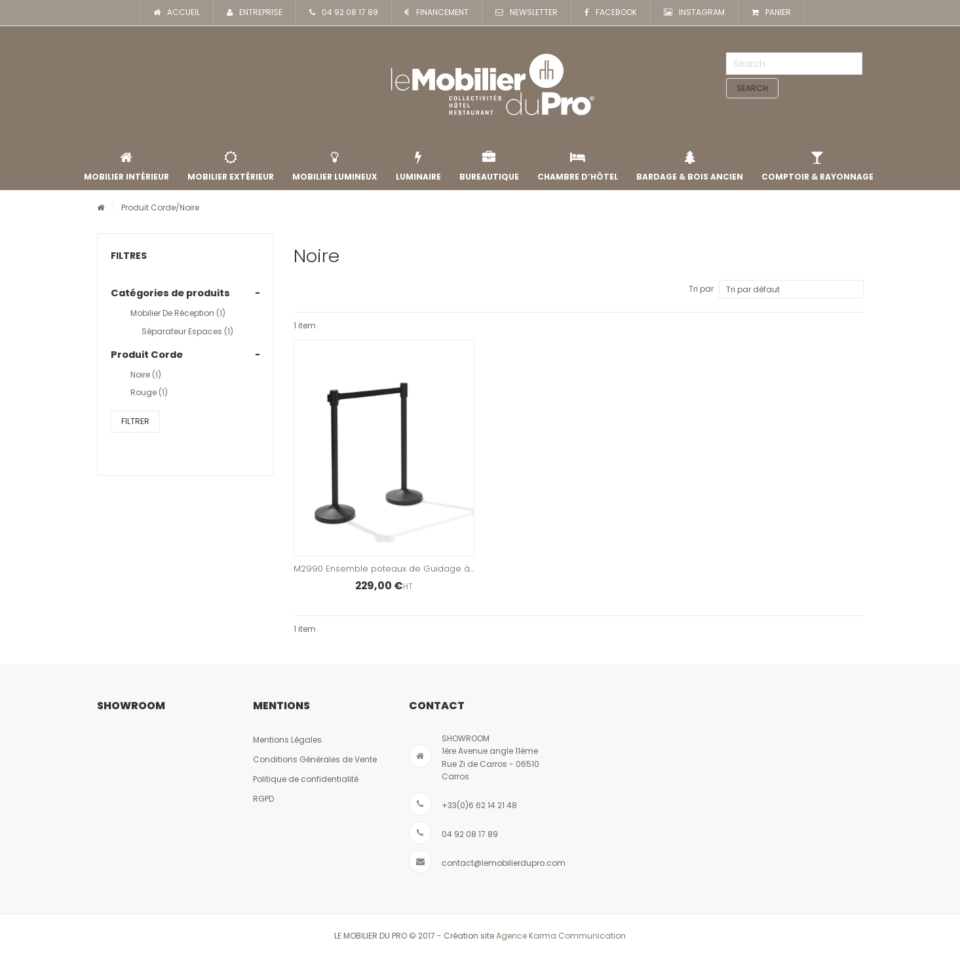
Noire (145, 374)
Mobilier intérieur (126, 166)
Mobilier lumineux (334, 166)
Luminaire (418, 166)
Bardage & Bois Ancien (689, 166)
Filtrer (135, 421)
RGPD (263, 798)
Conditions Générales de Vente (315, 759)
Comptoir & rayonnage (817, 166)
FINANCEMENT (437, 12)
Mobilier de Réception (177, 313)
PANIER (771, 12)
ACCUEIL (176, 12)
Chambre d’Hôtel (577, 166)
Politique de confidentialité (305, 779)
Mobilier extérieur (230, 166)
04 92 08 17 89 (343, 12)
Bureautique (489, 166)
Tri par (701, 288)
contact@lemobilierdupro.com (504, 862)
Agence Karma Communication (561, 935)
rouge (149, 392)
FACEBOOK (611, 12)
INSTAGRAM (694, 12)
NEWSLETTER (526, 12)
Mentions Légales (287, 739)
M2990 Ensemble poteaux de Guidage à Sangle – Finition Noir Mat (437, 568)
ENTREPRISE (254, 12)
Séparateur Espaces (187, 331)
